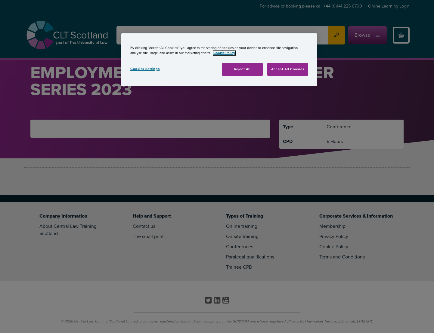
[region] (219, 59)
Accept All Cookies (287, 69)
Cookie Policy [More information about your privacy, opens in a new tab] (224, 53)
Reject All (242, 69)
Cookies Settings (145, 69)
